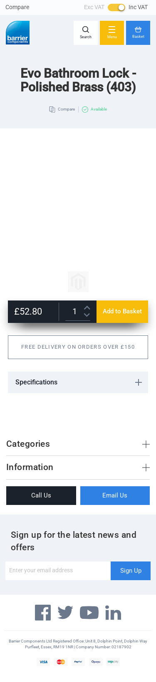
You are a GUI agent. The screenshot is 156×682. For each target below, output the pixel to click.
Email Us (114, 495)
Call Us (41, 495)
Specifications (36, 382)
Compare (17, 7)
